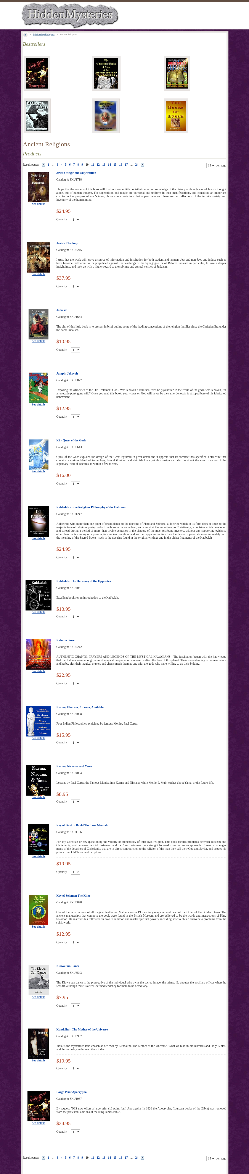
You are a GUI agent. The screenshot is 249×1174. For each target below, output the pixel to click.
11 (92, 164)
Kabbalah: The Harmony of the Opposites (83, 581)
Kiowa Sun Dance (68, 966)
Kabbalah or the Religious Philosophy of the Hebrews (91, 507)
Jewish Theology (67, 243)
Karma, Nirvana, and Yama (74, 766)
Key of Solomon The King (73, 895)
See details (38, 203)
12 (98, 164)
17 (126, 164)
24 (136, 164)
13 (103, 164)
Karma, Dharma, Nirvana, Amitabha (80, 707)
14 (109, 164)
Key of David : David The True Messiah (82, 825)
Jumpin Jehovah (67, 373)
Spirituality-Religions (44, 34)
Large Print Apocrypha (71, 1092)
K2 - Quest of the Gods (71, 440)
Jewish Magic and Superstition (76, 172)
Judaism (61, 310)
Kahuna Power (66, 640)
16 (120, 164)
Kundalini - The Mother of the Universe (82, 1029)
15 (115, 164)
